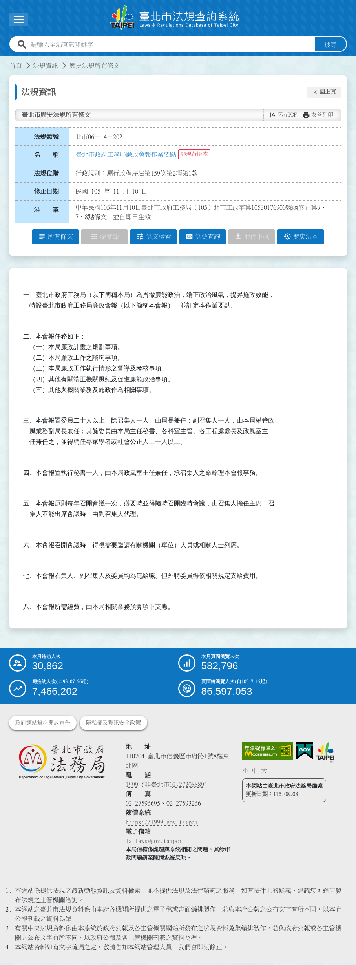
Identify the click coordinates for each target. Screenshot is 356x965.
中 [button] (255, 772)
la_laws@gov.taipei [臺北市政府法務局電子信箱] (154, 842)
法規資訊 (45, 67)
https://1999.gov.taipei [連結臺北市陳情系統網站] (162, 823)
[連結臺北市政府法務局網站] (61, 762)
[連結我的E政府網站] (304, 752)
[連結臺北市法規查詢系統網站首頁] (175, 18)
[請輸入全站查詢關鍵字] (171, 45)
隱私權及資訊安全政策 (113, 724)
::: (4, 62)
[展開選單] (18, 20)
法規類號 (46, 138)
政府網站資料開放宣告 (42, 724)
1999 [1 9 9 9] (132, 786)
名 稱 (46, 156)
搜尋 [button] (330, 46)
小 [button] (245, 772)
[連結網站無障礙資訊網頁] (267, 752)
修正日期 (46, 193)
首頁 (15, 67)
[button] (324, 93)
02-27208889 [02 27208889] (187, 786)
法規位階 (46, 174)
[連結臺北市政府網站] (325, 753)
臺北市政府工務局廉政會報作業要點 (126, 155)
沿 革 (46, 211)
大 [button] (264, 772)
